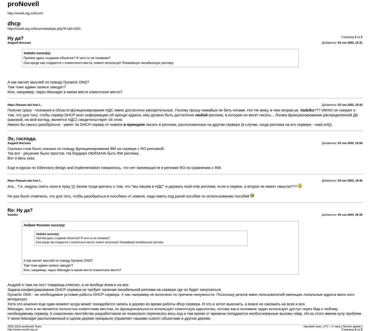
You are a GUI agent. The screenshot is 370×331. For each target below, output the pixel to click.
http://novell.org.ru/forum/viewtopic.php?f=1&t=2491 (44, 29)
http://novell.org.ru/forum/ (25, 13)
